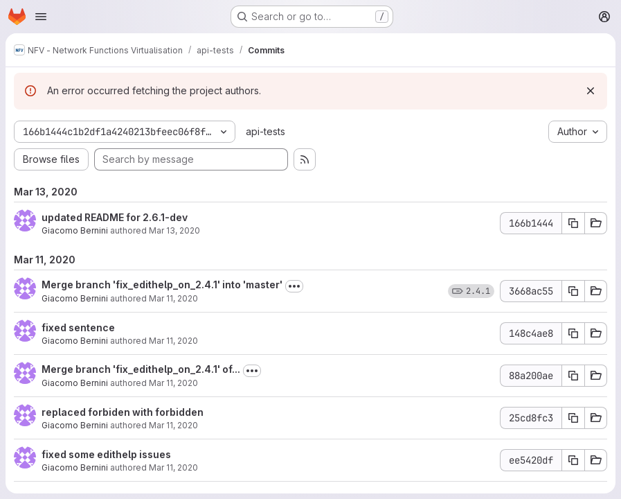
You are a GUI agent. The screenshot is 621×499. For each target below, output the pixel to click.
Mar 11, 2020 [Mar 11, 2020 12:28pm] (173, 340)
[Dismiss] (590, 90)
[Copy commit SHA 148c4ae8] (573, 333)
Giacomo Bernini (75, 230)
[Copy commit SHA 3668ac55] (573, 291)
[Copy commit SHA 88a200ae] (573, 376)
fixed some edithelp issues (106, 454)
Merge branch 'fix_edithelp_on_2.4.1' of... (141, 369)
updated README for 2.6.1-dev (115, 217)
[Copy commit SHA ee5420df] (573, 460)
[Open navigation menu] (41, 17)
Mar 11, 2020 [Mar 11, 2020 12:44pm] (173, 298)
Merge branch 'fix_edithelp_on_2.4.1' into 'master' (162, 284)
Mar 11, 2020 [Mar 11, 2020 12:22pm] (173, 383)
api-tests (265, 131)
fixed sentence (78, 327)
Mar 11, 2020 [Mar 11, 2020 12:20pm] (173, 467)
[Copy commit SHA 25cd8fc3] (573, 418)
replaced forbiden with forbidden (123, 412)
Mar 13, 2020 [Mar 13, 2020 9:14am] (174, 230)
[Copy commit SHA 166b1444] (573, 223)
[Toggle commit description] (294, 286)
